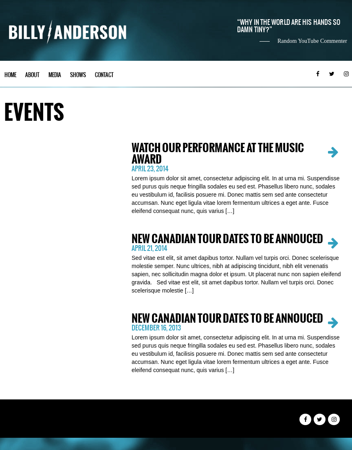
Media (54, 75)
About (32, 75)
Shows (78, 75)
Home (10, 75)
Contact (104, 75)
